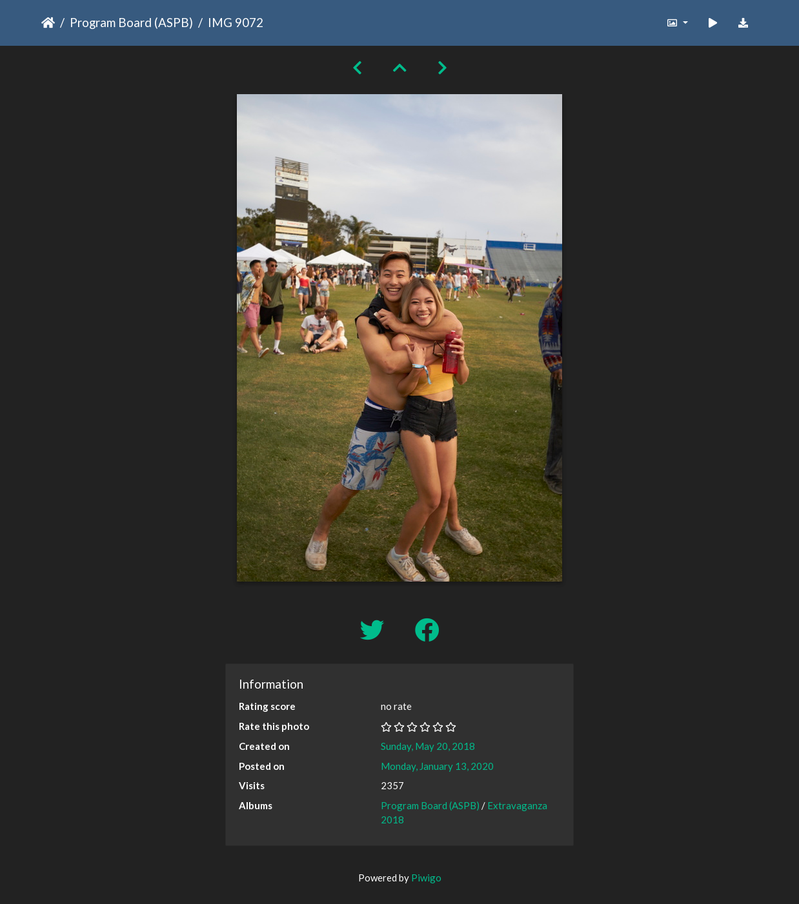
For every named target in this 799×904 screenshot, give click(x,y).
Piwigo (426, 877)
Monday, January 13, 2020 (437, 766)
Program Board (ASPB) (131, 22)
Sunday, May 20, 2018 (428, 746)
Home (48, 23)
